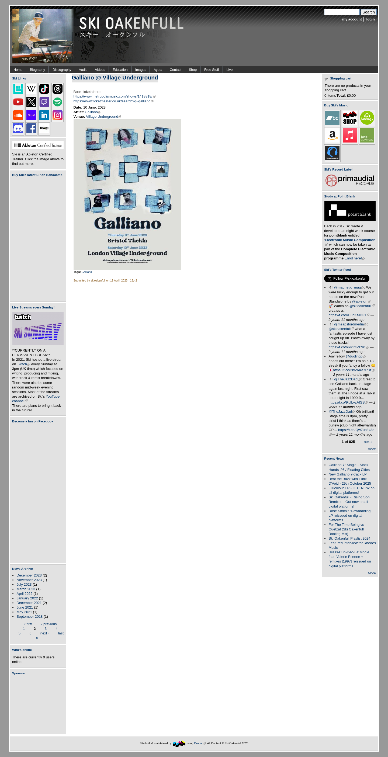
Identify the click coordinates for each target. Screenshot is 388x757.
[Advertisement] (39, 704)
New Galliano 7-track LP (347, 474)
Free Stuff (211, 70)
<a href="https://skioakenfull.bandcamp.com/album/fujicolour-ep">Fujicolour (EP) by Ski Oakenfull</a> (36, 239)
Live (230, 70)
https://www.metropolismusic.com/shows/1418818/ (115, 96)
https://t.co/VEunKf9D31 (348, 315)
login (370, 19)
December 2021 (28, 603)
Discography (62, 70)
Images (140, 70)
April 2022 (24, 594)
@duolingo (356, 356)
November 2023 (28, 580)
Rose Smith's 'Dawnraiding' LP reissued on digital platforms (349, 515)
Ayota (158, 70)
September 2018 (29, 616)
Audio (83, 70)
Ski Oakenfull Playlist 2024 (349, 538)
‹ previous (49, 624)
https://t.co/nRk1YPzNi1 (348, 347)
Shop (193, 70)
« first (28, 624)
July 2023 (24, 584)
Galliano (93, 112)
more (372, 449)
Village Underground (103, 116)
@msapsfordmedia (350, 324)
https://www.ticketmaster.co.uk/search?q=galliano (114, 101)
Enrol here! (355, 258)
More (372, 573)
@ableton (361, 301)
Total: (341, 95)
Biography (37, 70)
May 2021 (24, 612)
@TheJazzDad (347, 379)
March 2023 (25, 589)
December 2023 (28, 575)
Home (17, 70)
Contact (175, 70)
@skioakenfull (362, 306)
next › (44, 633)
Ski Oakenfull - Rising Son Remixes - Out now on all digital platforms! (348, 501)
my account (352, 19)
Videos (100, 70)
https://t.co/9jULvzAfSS (348, 402)
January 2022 (27, 598)
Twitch (23, 364)
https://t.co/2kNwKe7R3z (354, 370)
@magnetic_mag (349, 287)
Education (120, 70)
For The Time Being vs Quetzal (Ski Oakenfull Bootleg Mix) (346, 529)
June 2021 (24, 607)
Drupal (200, 743)
